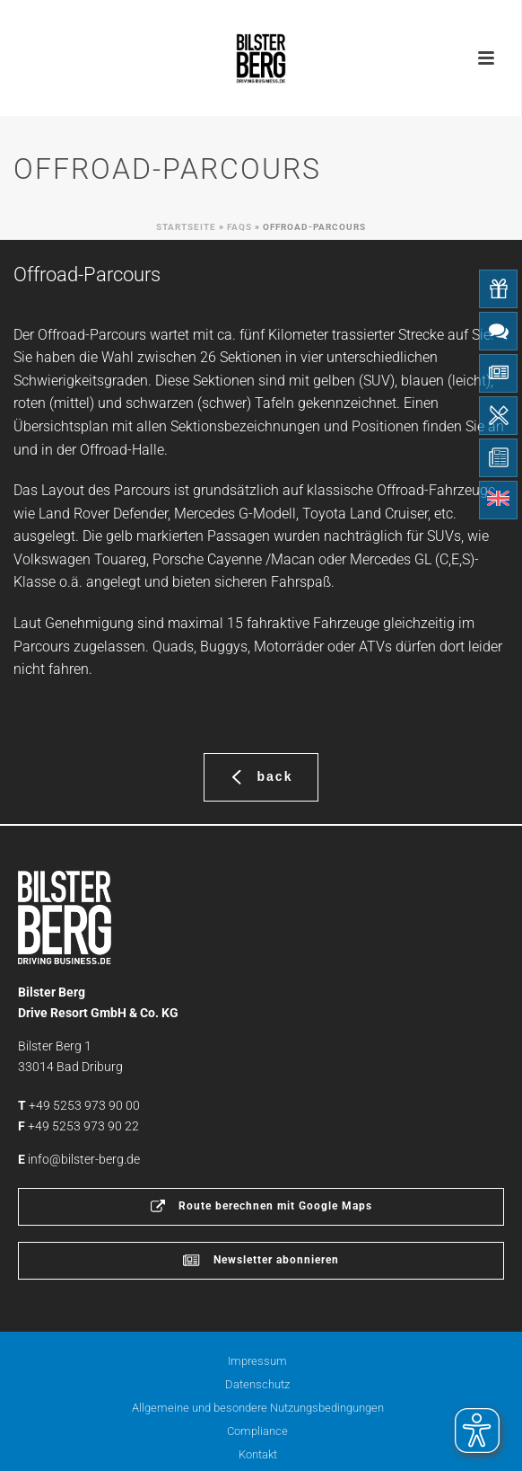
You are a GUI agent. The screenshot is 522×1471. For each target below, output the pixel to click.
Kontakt (258, 1454)
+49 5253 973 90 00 (84, 1105)
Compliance (257, 1431)
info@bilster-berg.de (84, 1159)
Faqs (239, 227)
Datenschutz (257, 1384)
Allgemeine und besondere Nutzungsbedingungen (258, 1407)
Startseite (186, 227)
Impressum (257, 1361)
